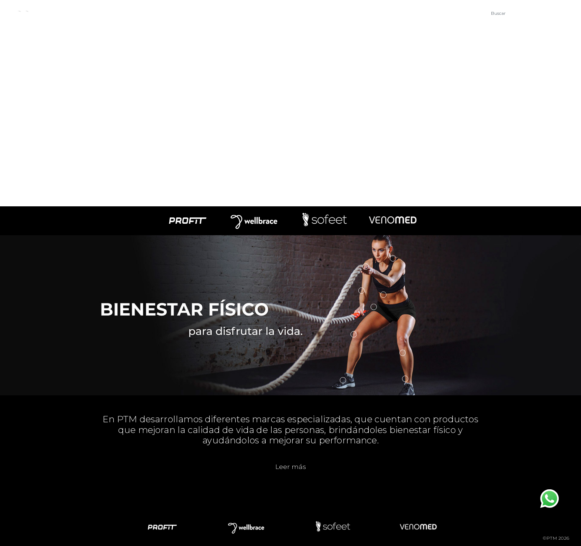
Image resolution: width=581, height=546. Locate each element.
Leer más (290, 466)
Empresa (130, 14)
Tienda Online (391, 14)
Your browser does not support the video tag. (290, 103)
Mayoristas (335, 14)
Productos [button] (180, 14)
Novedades (233, 14)
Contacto (284, 14)
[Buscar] (525, 13)
